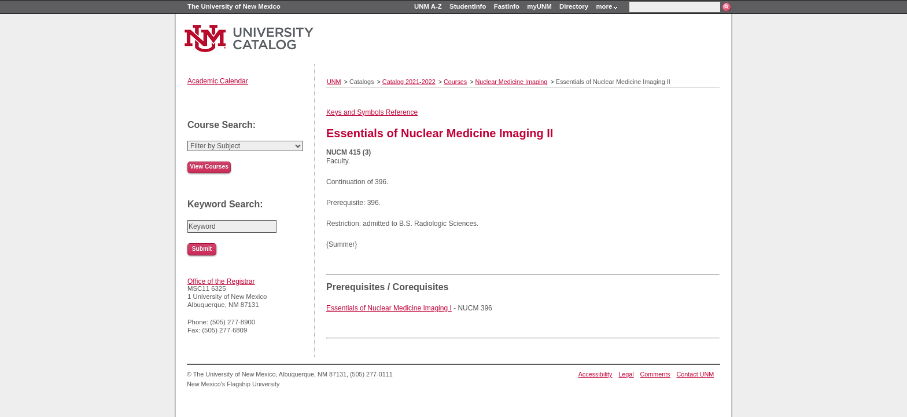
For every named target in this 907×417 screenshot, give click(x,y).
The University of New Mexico (234, 6)
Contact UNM (695, 374)
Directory (573, 6)
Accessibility (595, 374)
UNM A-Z (428, 6)
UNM (334, 81)
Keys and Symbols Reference (372, 112)
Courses (455, 81)
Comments (655, 374)
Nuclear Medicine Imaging (511, 81)
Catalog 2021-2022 (409, 81)
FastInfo (506, 6)
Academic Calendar (217, 81)
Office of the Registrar (221, 281)
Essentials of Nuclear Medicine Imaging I (389, 308)
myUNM (539, 6)
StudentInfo (467, 6)
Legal (625, 374)
